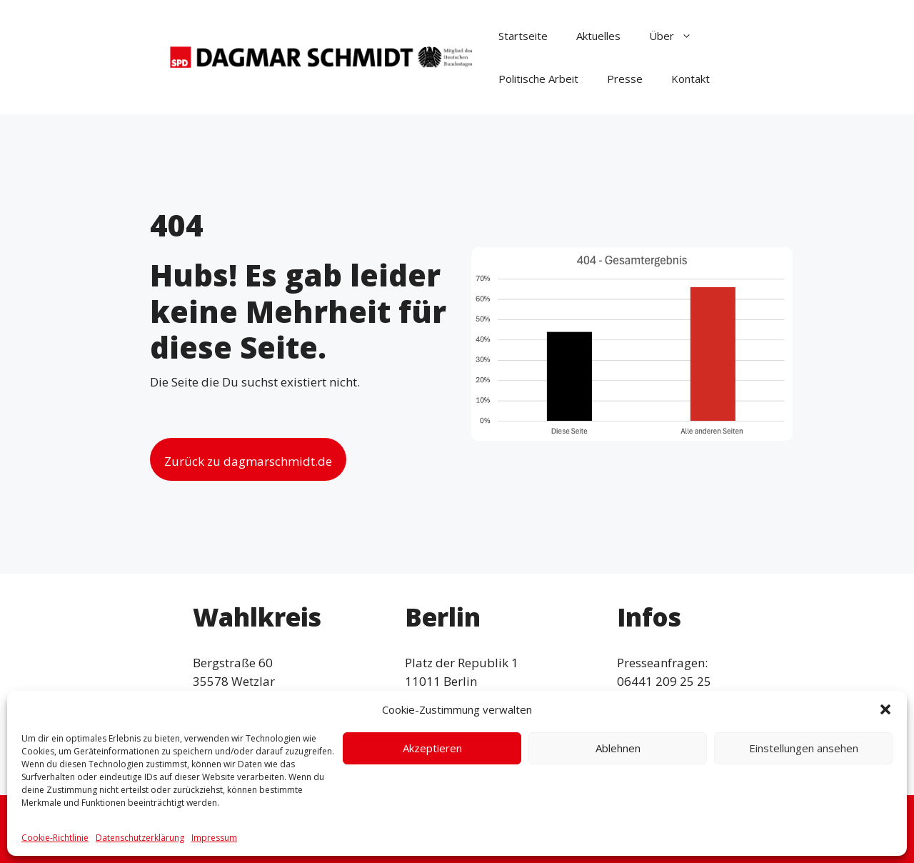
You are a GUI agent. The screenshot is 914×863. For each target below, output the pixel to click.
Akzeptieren (432, 748)
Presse (625, 78)
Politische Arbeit (538, 78)
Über (677, 35)
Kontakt (690, 78)
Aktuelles (598, 36)
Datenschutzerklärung (140, 838)
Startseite (523, 36)
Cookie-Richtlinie (55, 838)
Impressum (214, 838)
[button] (885, 709)
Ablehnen (618, 748)
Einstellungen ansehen (803, 748)
